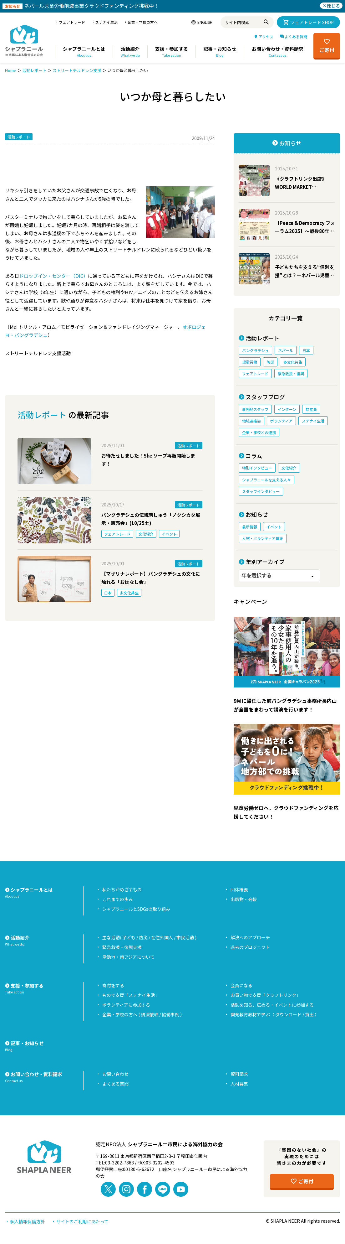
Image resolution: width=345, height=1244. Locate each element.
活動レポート (34, 70)
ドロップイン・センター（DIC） (53, 275)
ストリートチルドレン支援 (77, 70)
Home (10, 70)
